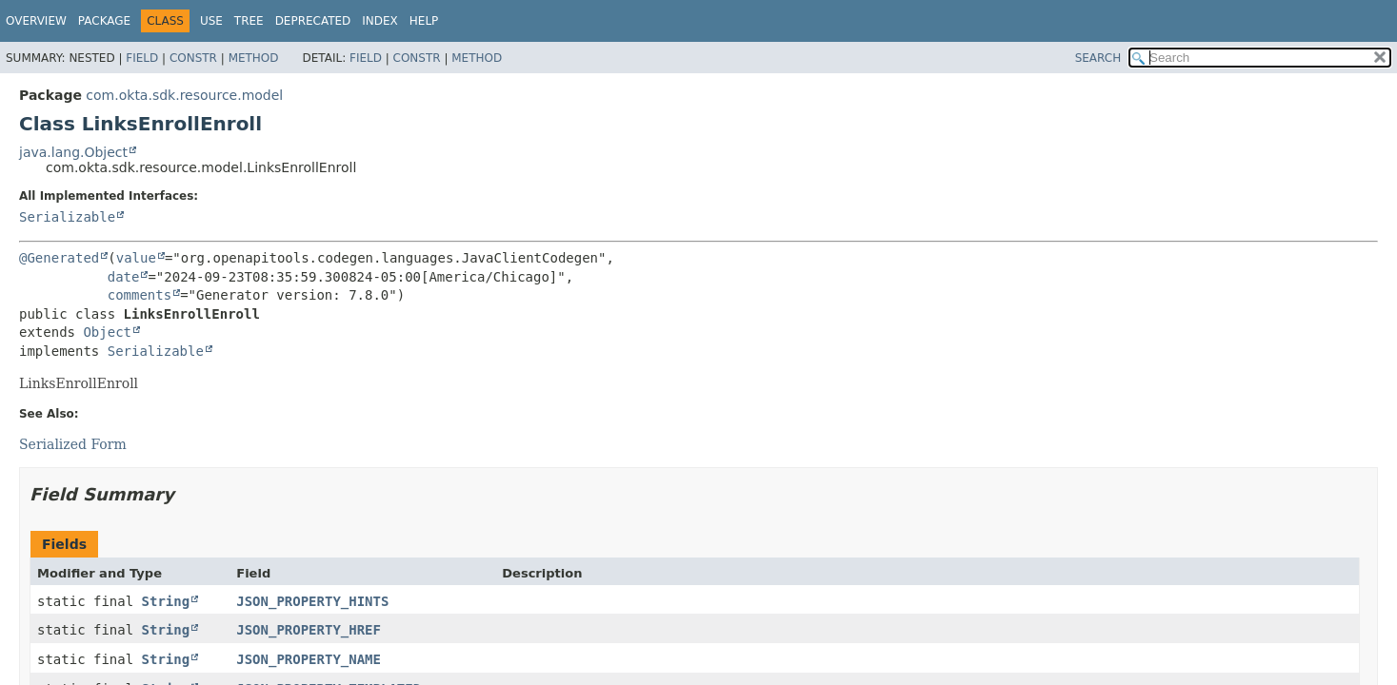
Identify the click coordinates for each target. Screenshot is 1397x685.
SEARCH (1098, 58)
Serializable (67, 217)
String (166, 601)
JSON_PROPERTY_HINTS (312, 601)
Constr (193, 58)
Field (142, 58)
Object (107, 332)
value (136, 257)
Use (211, 21)
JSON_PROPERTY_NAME (308, 659)
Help (424, 21)
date (124, 276)
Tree (249, 21)
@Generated (59, 257)
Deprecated (313, 21)
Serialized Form (73, 444)
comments (139, 295)
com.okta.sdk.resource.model (184, 95)
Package (104, 21)
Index (380, 21)
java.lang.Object (73, 152)
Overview (36, 21)
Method (254, 58)
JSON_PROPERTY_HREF (308, 629)
